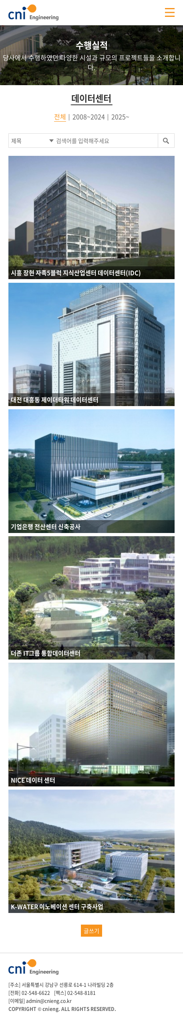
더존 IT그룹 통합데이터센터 (45, 653)
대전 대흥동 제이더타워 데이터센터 (55, 399)
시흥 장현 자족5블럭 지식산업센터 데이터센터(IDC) (76, 272)
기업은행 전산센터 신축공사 (45, 526)
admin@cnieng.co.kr (49, 1001)
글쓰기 (91, 931)
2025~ (120, 116)
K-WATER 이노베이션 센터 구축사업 (57, 906)
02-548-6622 (36, 993)
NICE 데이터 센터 (33, 780)
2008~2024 (88, 116)
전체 (60, 116)
